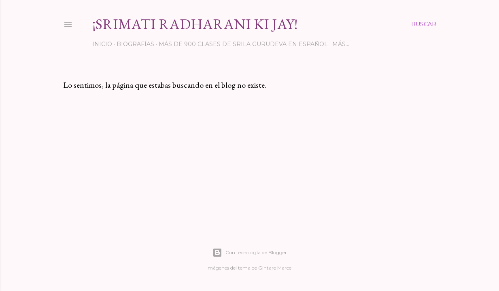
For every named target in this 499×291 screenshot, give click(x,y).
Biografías (135, 44)
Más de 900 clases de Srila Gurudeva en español (243, 44)
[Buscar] (423, 24)
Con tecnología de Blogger (249, 252)
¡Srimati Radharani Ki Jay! (194, 24)
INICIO (102, 44)
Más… (340, 44)
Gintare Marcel (275, 268)
